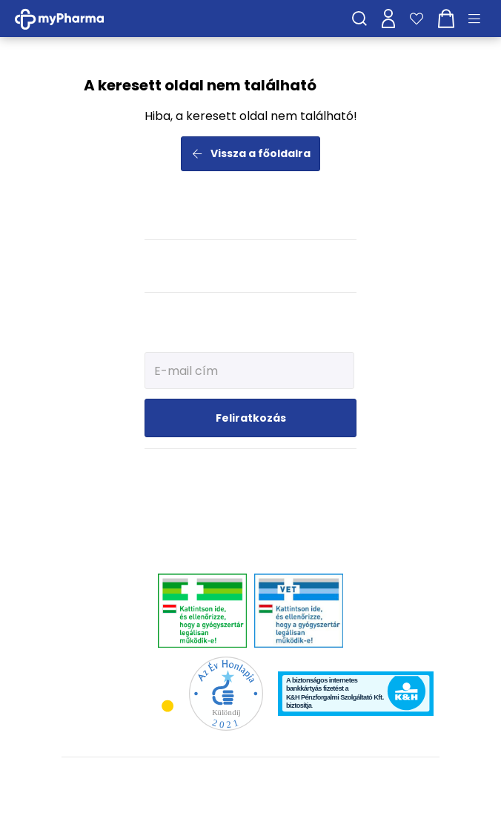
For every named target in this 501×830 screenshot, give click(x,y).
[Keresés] (359, 18)
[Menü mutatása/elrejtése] (479, 18)
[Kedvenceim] (416, 18)
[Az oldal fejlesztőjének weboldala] (251, 806)
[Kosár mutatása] (446, 18)
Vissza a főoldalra (250, 153)
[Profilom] (388, 18)
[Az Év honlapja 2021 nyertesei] (226, 692)
